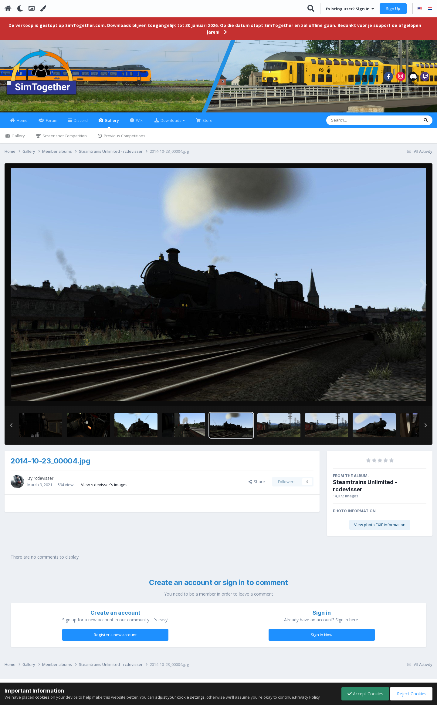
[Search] (356, 124)
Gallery (111, 126)
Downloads (172, 124)
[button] (11, 429)
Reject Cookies (410, 694)
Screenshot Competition (64, 139)
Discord (80, 124)
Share (257, 485)
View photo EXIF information (379, 528)
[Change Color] (43, 8)
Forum (51, 124)
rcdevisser (43, 482)
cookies (42, 697)
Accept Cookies (364, 694)
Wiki (139, 124)
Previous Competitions (124, 139)
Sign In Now (321, 638)
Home (22, 124)
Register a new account (115, 638)
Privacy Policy (307, 697)
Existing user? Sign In (350, 9)
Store (207, 124)
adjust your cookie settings (180, 697)
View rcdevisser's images (104, 488)
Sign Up (393, 8)
